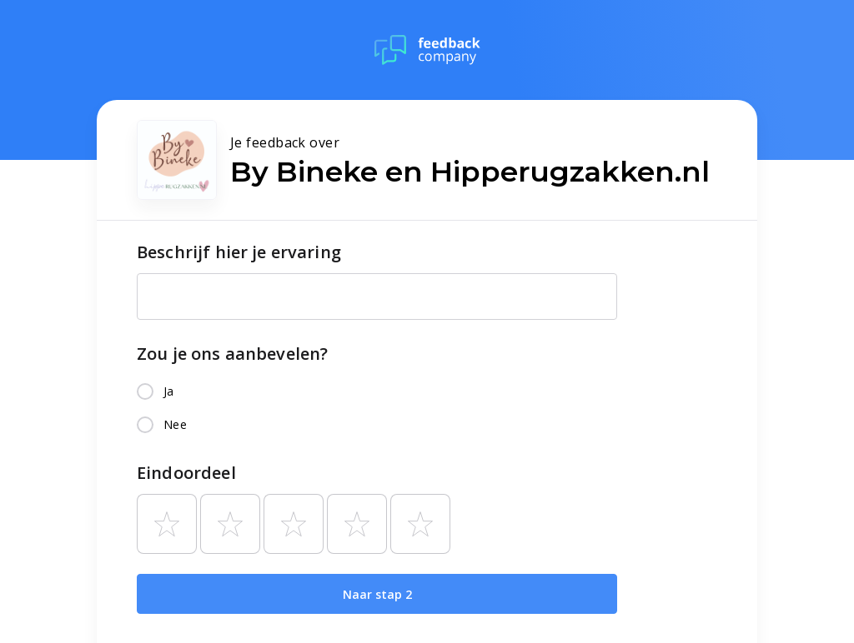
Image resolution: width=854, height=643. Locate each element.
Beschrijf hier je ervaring (239, 252)
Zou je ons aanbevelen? (232, 353)
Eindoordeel (186, 472)
